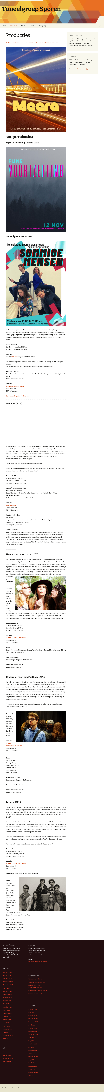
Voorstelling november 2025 (37, 982)
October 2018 (7, 991)
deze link (14, 357)
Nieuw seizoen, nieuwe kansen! (37, 991)
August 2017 (7, 1001)
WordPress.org (7, 1061)
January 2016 (7, 1016)
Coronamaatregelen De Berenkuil (17, 396)
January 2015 (7, 1032)
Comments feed (8, 1058)
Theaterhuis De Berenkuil (15, 386)
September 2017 (8, 997)
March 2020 (6, 988)
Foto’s (23, 26)
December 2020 (8, 985)
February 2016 (7, 1013)
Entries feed (7, 1055)
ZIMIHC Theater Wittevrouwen (16, 638)
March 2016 (6, 1010)
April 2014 (6, 1039)
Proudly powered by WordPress (12, 1088)
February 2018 (7, 994)
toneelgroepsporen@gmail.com (83, 69)
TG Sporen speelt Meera (35, 979)
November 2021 (8, 982)
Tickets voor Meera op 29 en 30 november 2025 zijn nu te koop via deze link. (32, 43)
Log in (5, 1052)
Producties (13, 26)
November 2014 (8, 1035)
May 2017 (6, 1004)
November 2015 (8, 1020)
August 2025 (7, 975)
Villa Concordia (11, 505)
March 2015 (6, 1026)
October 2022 (7, 978)
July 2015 (6, 1023)
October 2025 (7, 972)
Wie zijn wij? (42, 26)
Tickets (32, 26)
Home (4, 26)
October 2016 (7, 1007)
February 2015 (7, 1029)
